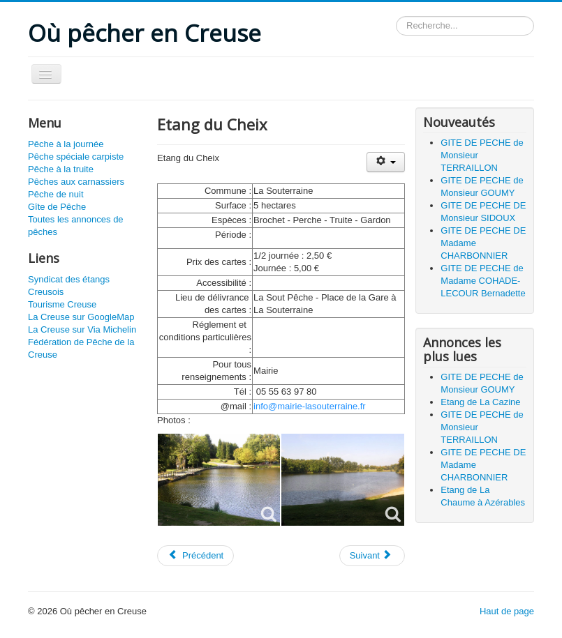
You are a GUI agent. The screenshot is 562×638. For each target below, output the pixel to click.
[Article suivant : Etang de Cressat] (372, 555)
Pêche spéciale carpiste (76, 156)
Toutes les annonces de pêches (76, 225)
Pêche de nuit (56, 194)
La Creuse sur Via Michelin (82, 329)
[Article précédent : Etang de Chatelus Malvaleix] (195, 555)
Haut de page (507, 611)
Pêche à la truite (61, 169)
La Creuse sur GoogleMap (81, 317)
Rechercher (396, 16)
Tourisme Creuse (62, 304)
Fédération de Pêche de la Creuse (81, 348)
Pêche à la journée (65, 144)
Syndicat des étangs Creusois (69, 285)
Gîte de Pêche (57, 207)
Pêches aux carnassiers (76, 181)
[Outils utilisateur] (386, 162)
